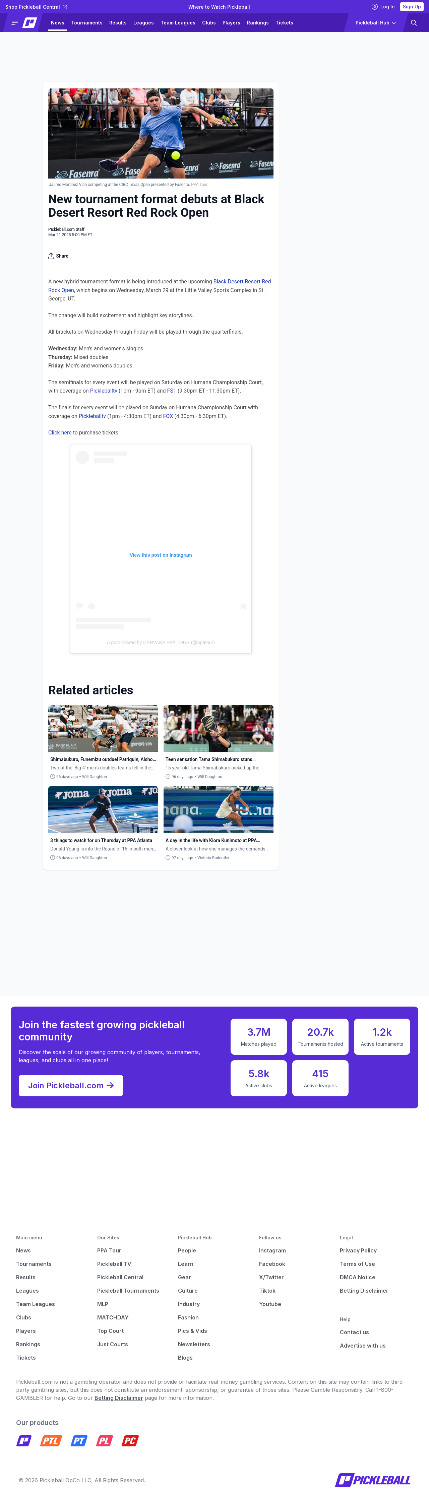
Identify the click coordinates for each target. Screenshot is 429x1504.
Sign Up (412, 6)
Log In (383, 7)
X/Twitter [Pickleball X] (271, 1277)
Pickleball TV (114, 1263)
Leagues (143, 22)
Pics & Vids (192, 1330)
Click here (60, 432)
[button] (26, 22)
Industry (189, 1304)
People (187, 1250)
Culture (188, 1290)
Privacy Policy (358, 1250)
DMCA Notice (357, 1277)
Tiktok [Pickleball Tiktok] (267, 1290)
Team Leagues (178, 22)
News (57, 22)
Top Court (110, 1330)
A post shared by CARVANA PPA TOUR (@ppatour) (161, 642)
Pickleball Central (120, 1277)
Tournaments (87, 22)
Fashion (188, 1317)
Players (231, 22)
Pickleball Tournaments (128, 1290)
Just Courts (112, 1344)
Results (118, 22)
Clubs (209, 22)
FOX (168, 416)
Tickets (284, 22)
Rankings (258, 22)
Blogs (185, 1357)
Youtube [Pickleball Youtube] (270, 1304)
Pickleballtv (103, 391)
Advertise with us (363, 1345)
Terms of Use (357, 1263)
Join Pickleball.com (71, 1085)
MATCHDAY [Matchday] (113, 1317)
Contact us (354, 1332)
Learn (185, 1263)
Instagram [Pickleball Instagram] (272, 1250)
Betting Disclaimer (364, 1290)
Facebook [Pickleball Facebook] (272, 1263)
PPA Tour (109, 1250)
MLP (102, 1304)
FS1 (171, 391)
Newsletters (194, 1344)
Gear (184, 1277)
